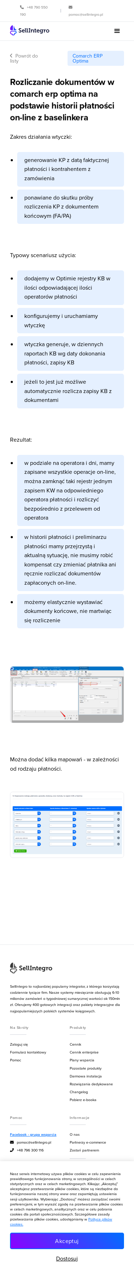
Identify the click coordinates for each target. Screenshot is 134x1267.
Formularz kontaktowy (28, 1052)
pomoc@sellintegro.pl (30, 1142)
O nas (75, 1134)
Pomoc (15, 1059)
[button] (117, 31)
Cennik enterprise (84, 1052)
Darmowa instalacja (86, 1076)
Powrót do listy (24, 58)
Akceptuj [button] (67, 1241)
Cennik (75, 1044)
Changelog (79, 1091)
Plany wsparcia (82, 1059)
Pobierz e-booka (83, 1099)
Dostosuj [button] (67, 1258)
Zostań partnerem (84, 1150)
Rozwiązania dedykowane (91, 1083)
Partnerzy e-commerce (88, 1142)
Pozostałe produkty (85, 1068)
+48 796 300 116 (27, 1150)
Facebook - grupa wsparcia (33, 1134)
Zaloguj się (19, 1044)
